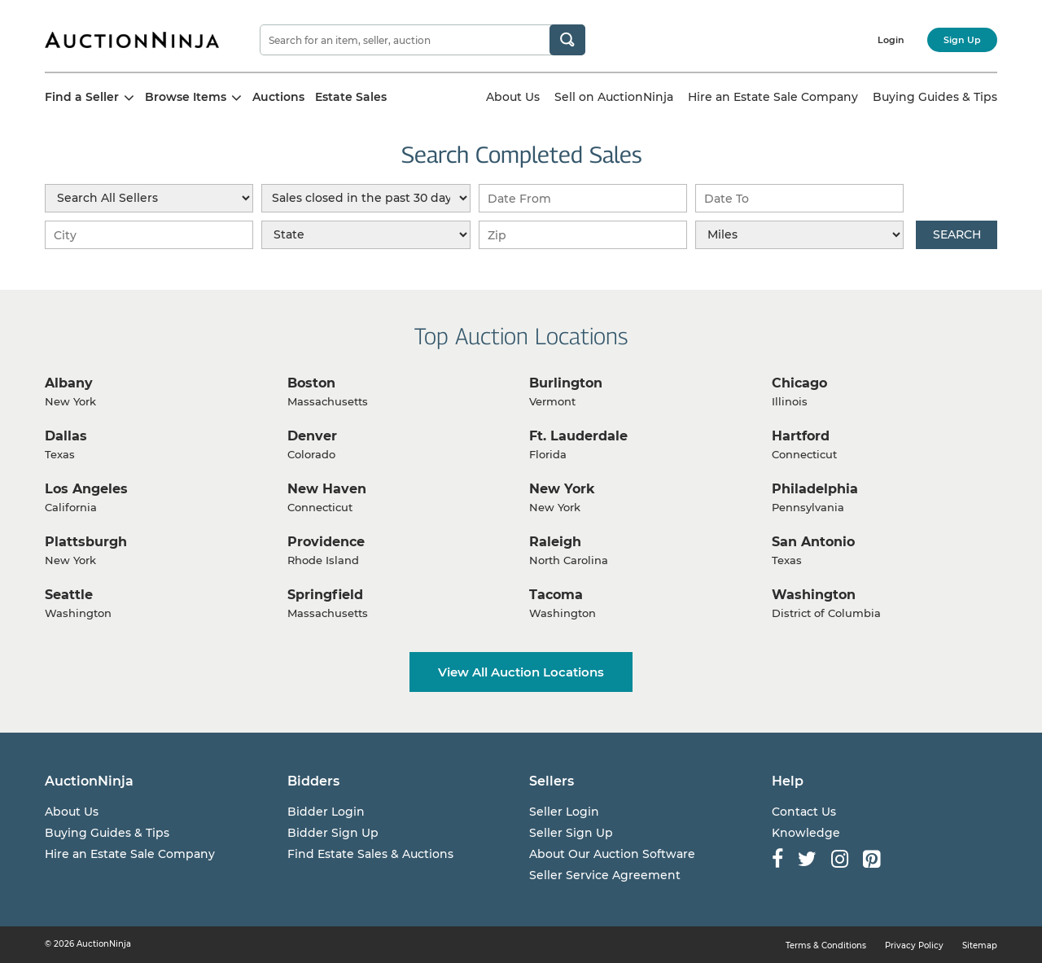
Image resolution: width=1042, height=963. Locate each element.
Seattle (69, 594)
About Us (513, 97)
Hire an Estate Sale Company (773, 97)
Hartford (801, 436)
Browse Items (193, 97)
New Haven (326, 489)
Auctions (278, 97)
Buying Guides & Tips (935, 97)
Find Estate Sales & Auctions (370, 854)
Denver (312, 436)
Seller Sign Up (571, 832)
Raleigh (555, 541)
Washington (814, 594)
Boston (311, 383)
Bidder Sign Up (333, 832)
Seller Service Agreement (605, 875)
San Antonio (813, 541)
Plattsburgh (86, 541)
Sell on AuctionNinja (613, 97)
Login (891, 40)
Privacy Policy (914, 945)
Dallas (66, 436)
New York (562, 489)
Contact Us (804, 811)
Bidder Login (326, 811)
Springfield (325, 594)
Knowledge (806, 832)
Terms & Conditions (826, 945)
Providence (326, 541)
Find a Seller (89, 97)
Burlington (565, 383)
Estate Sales (351, 97)
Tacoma (556, 594)
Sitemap (979, 945)
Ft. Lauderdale (578, 436)
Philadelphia (815, 489)
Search (957, 234)
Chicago (799, 383)
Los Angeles (86, 489)
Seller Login (564, 811)
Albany (69, 383)
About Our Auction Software (612, 854)
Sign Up (962, 40)
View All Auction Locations (521, 672)
